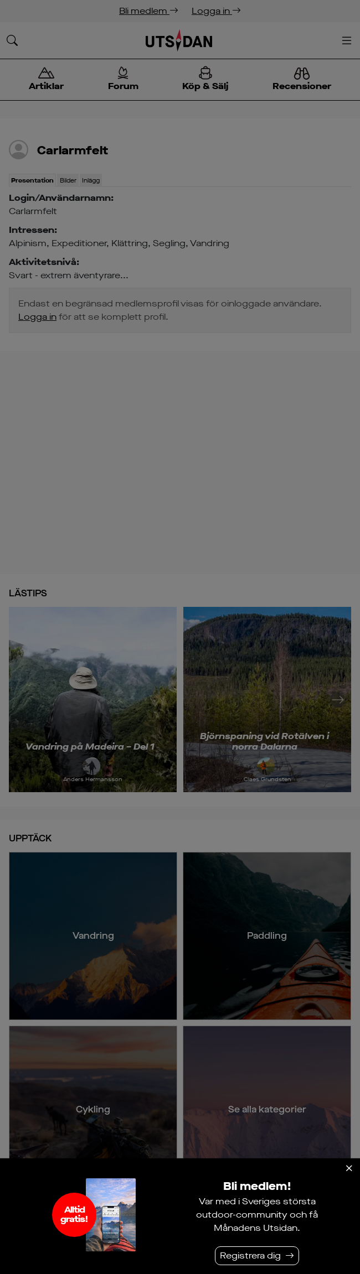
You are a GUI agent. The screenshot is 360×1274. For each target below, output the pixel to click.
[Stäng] (349, 1168)
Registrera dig (250, 1255)
